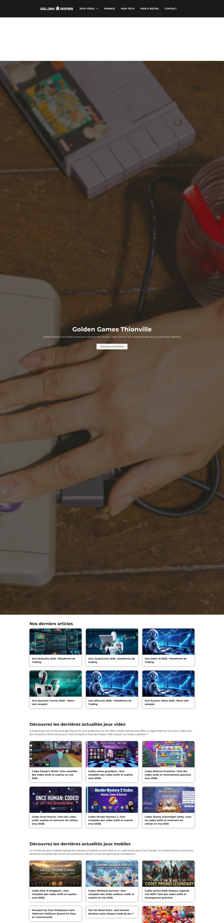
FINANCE (109, 8)
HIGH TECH (127, 8)
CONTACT (171, 8)
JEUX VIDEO (88, 8)
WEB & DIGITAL (149, 8)
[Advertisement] (112, 39)
